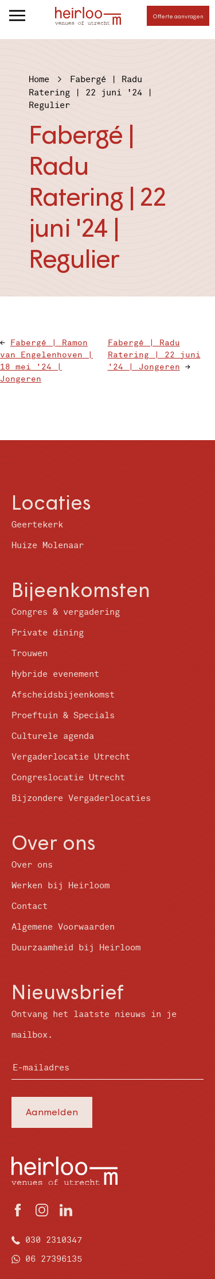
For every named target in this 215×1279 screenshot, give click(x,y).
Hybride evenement (55, 674)
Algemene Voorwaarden (63, 927)
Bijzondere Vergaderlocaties (81, 798)
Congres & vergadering (65, 612)
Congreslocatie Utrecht (68, 777)
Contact (29, 906)
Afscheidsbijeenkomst (63, 694)
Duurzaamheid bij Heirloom (75, 947)
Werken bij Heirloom (60, 885)
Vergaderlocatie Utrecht (70, 757)
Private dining (47, 632)
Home (39, 79)
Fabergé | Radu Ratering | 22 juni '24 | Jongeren (154, 355)
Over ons (32, 865)
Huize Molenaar (47, 545)
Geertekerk (37, 524)
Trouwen (29, 653)
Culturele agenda (52, 736)
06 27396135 (53, 1259)
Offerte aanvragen (178, 16)
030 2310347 (53, 1240)
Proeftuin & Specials (63, 715)
